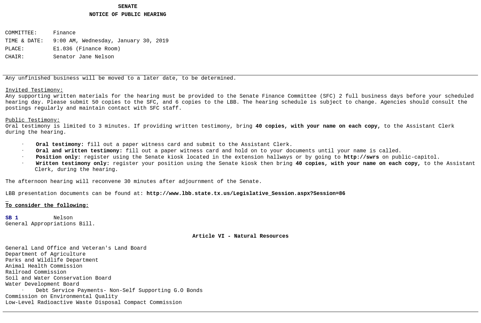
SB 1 (11, 218)
